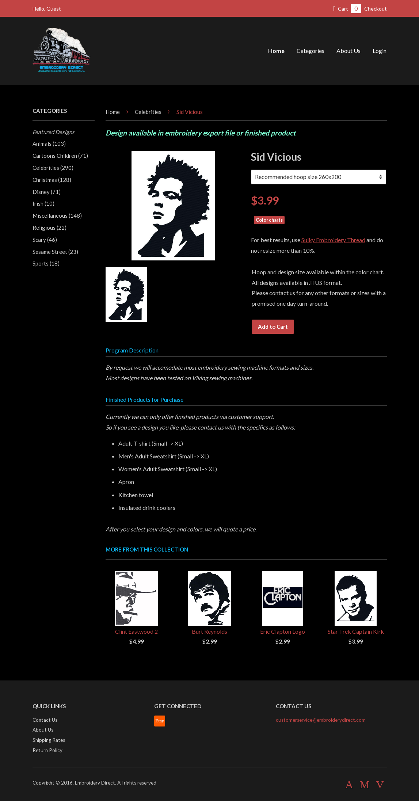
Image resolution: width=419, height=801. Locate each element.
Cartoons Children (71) (60, 155)
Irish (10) (43, 203)
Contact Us (45, 720)
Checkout (375, 8)
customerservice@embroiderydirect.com (321, 720)
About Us (348, 50)
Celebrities (148, 111)
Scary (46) (45, 239)
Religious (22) (49, 227)
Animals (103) (49, 143)
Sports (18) (46, 263)
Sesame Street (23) (55, 251)
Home (276, 50)
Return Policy (47, 750)
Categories (310, 50)
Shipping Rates (49, 740)
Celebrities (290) (53, 167)
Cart (347, 8)
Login (379, 50)
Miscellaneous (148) (57, 215)
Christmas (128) (52, 179)
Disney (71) (47, 191)
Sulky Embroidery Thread (333, 239)
